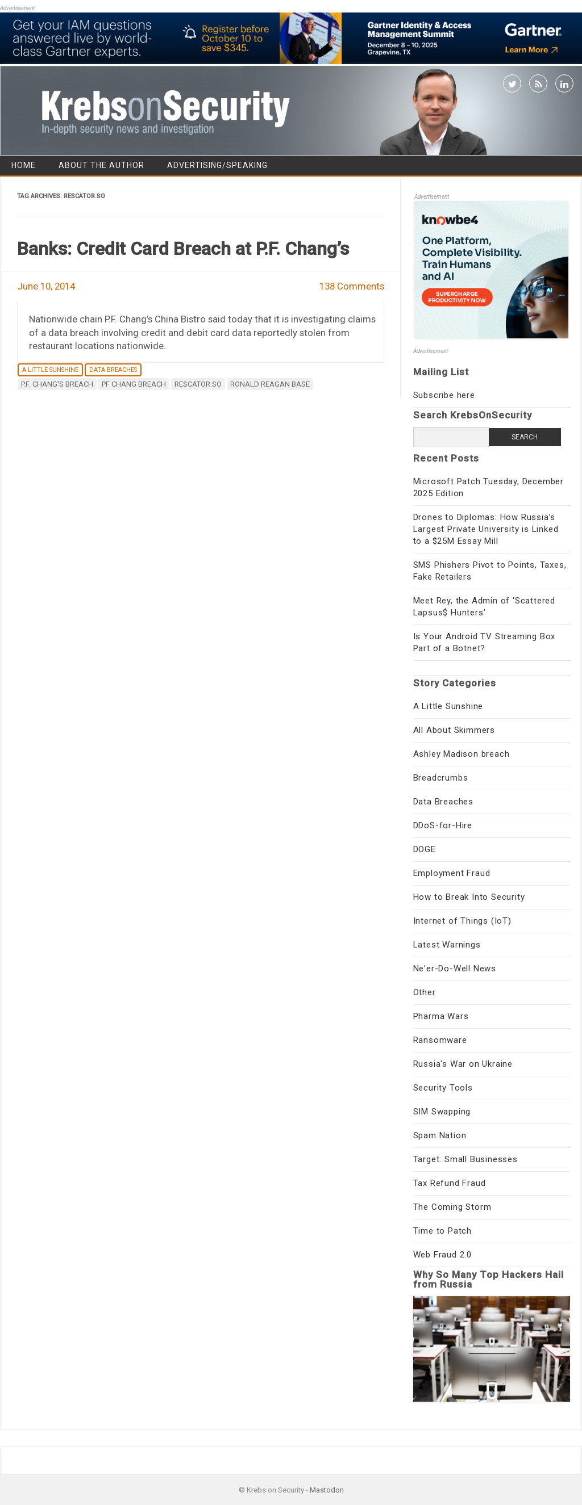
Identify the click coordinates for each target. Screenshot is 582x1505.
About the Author (101, 165)
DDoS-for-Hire (442, 825)
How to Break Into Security (469, 897)
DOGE (424, 849)
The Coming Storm (452, 1207)
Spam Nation (440, 1135)
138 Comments (351, 286)
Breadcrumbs (440, 778)
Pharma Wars (441, 1016)
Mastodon (327, 1490)
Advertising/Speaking (217, 165)
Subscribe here (444, 395)
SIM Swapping (442, 1111)
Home (23, 165)
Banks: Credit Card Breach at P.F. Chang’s (183, 248)
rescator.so (198, 384)
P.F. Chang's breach (57, 384)
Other (424, 992)
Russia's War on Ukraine (463, 1064)
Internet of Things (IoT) (462, 921)
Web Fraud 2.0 (442, 1255)
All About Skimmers (454, 730)
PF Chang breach (134, 384)
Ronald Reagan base (270, 384)
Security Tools (443, 1088)
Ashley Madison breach (461, 754)
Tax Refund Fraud (449, 1183)
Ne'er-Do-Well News (454, 968)
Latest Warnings (447, 945)
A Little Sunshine (50, 370)
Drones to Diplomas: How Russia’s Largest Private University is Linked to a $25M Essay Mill (486, 529)
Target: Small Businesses (465, 1159)
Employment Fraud (451, 873)
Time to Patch (442, 1231)
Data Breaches (113, 370)
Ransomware (440, 1040)
